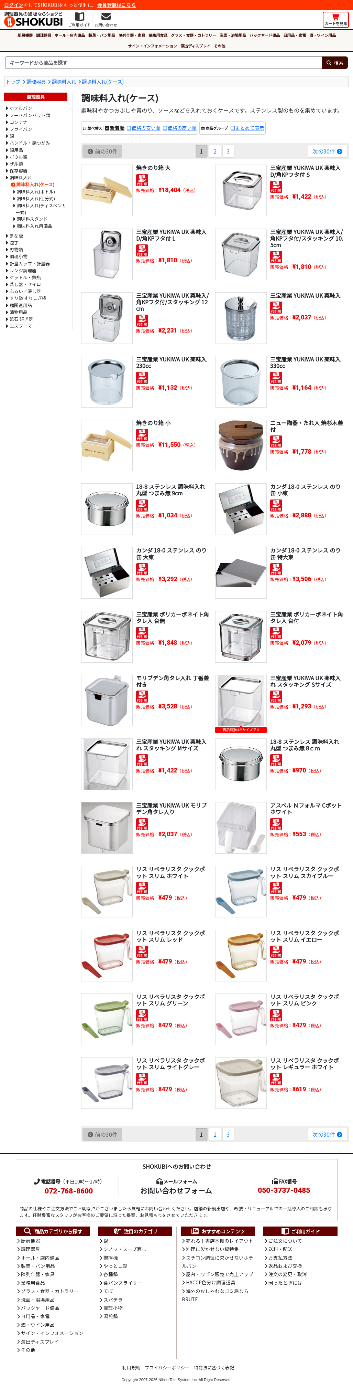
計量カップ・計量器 (30, 263)
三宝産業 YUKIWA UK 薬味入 (305, 295)
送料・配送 (280, 1248)
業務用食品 (157, 35)
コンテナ (18, 122)
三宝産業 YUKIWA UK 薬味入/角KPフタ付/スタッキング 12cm (172, 302)
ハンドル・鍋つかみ (30, 142)
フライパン (21, 129)
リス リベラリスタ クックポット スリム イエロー (304, 936)
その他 (219, 46)
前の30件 (102, 151)
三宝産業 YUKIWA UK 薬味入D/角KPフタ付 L (171, 235)
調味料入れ (64, 81)
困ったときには (285, 1282)
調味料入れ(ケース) (103, 81)
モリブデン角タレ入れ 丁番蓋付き (172, 681)
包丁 (14, 242)
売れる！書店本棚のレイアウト (219, 1240)
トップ (13, 81)
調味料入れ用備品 (34, 226)
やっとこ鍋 (115, 1265)
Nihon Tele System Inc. (178, 1380)
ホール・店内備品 (70, 35)
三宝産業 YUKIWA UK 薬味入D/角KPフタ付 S (305, 171)
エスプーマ (21, 326)
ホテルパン (21, 108)
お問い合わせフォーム (176, 1190)
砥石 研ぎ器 (21, 319)
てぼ (108, 1290)
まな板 (16, 235)
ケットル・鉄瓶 (25, 277)
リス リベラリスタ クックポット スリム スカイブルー (304, 872)
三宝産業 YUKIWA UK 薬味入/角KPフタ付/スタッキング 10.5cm (306, 238)
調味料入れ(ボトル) (35, 191)
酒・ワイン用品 (322, 35)
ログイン (13, 4)
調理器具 (43, 35)
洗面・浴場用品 (233, 35)
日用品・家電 (294, 35)
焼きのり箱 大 (153, 168)
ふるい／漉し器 (25, 291)
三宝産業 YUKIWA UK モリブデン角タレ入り (171, 808)
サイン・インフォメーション (152, 46)
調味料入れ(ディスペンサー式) (41, 208)
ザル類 (16, 163)
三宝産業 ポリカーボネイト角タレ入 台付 (306, 617)
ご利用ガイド (300, 1231)
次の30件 (327, 151)
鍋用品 (16, 150)
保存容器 (18, 170)
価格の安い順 (146, 127)
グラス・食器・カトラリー (193, 35)
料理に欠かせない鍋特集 (212, 1248)
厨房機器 (25, 35)
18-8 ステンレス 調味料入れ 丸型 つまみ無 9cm (170, 489)
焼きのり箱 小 (153, 423)
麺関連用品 (21, 305)
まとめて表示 (249, 127)
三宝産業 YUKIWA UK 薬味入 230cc (171, 362)
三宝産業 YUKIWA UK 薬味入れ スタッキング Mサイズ (171, 744)
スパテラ (113, 1299)
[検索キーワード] (163, 62)
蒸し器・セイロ (25, 284)
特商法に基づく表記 (214, 1367)
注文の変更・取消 (287, 1274)
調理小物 (18, 256)
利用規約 (131, 1367)
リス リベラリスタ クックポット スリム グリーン (170, 999)
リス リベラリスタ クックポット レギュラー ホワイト (304, 1063)
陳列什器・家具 (132, 35)
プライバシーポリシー (167, 1367)
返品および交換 (285, 1265)
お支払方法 (280, 1257)
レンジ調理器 (23, 270)
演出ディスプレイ (195, 46)
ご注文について (285, 1240)
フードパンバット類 (30, 115)
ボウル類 (18, 157)
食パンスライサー (122, 1282)
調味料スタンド (32, 218)
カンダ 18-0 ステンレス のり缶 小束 (305, 489)
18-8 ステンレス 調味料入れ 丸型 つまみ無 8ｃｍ (304, 744)
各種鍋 (110, 1274)
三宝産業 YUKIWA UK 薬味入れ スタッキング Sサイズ (305, 681)
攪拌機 (110, 1257)
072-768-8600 (69, 1191)
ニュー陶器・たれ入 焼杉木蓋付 (306, 426)
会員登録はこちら (116, 4)
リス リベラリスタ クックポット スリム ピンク (304, 999)
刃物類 (16, 249)
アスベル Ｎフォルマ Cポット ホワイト (306, 808)
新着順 (117, 127)
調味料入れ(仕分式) (35, 198)
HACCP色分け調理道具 (210, 1282)
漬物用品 (18, 312)
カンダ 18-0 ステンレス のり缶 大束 (171, 553)
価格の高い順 (182, 127)
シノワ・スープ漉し (124, 1248)
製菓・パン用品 (101, 35)
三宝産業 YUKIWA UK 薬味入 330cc (305, 362)
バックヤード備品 (265, 35)
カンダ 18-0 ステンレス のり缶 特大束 (305, 553)
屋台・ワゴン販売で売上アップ (219, 1274)
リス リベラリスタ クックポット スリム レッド (170, 936)
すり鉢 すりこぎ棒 (28, 298)
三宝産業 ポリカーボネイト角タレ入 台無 (172, 617)
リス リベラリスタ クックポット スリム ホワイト (170, 872)
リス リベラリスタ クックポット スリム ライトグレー (170, 1063)
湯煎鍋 (110, 1316)
